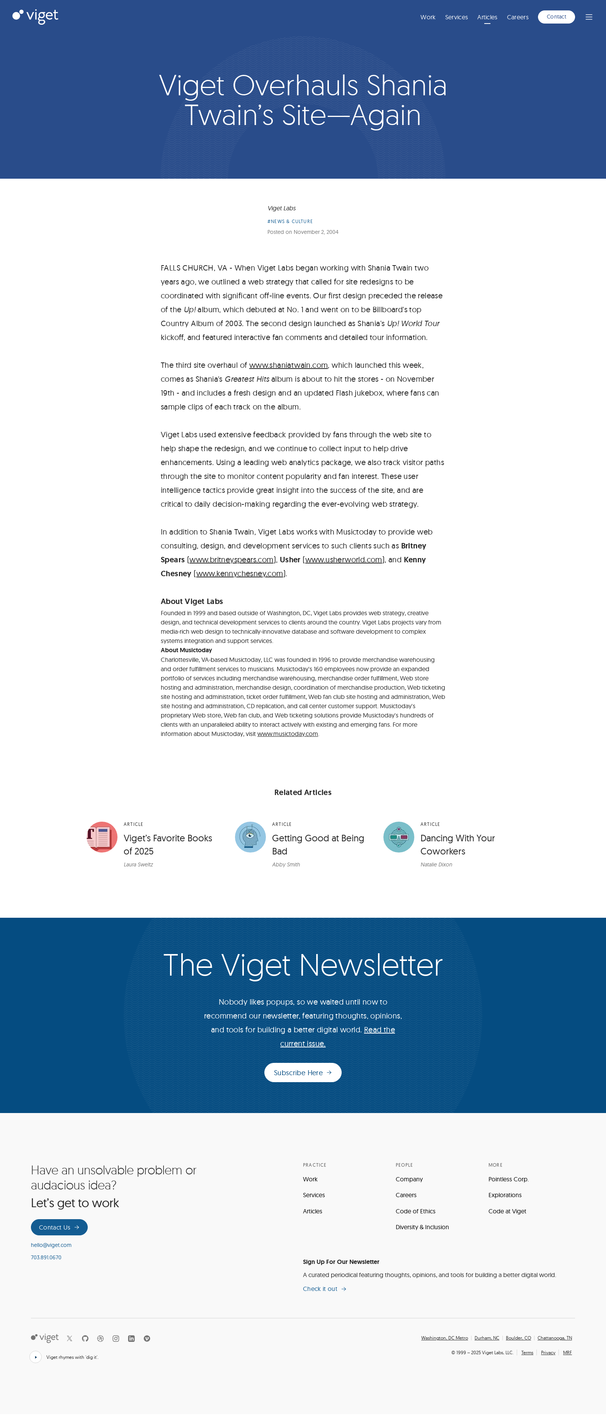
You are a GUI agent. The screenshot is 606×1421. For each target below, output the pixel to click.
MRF (567, 1359)
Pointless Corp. (509, 1185)
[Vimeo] (147, 1345)
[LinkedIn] (131, 1345)
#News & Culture (290, 228)
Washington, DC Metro (444, 1345)
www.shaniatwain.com (288, 371)
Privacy (548, 1359)
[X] (69, 1345)
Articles (487, 17)
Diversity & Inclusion (422, 1234)
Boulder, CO (518, 1345)
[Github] (85, 1345)
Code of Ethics (416, 1217)
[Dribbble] (100, 1345)
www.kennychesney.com (239, 580)
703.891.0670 (46, 1263)
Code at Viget (507, 1217)
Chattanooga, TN (555, 1345)
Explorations (505, 1201)
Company (409, 1185)
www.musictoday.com (287, 740)
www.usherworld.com (343, 566)
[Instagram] (116, 1345)
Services (456, 17)
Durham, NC (487, 1345)
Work (428, 17)
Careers (518, 17)
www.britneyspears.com (231, 566)
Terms (527, 1359)
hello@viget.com (51, 1251)
